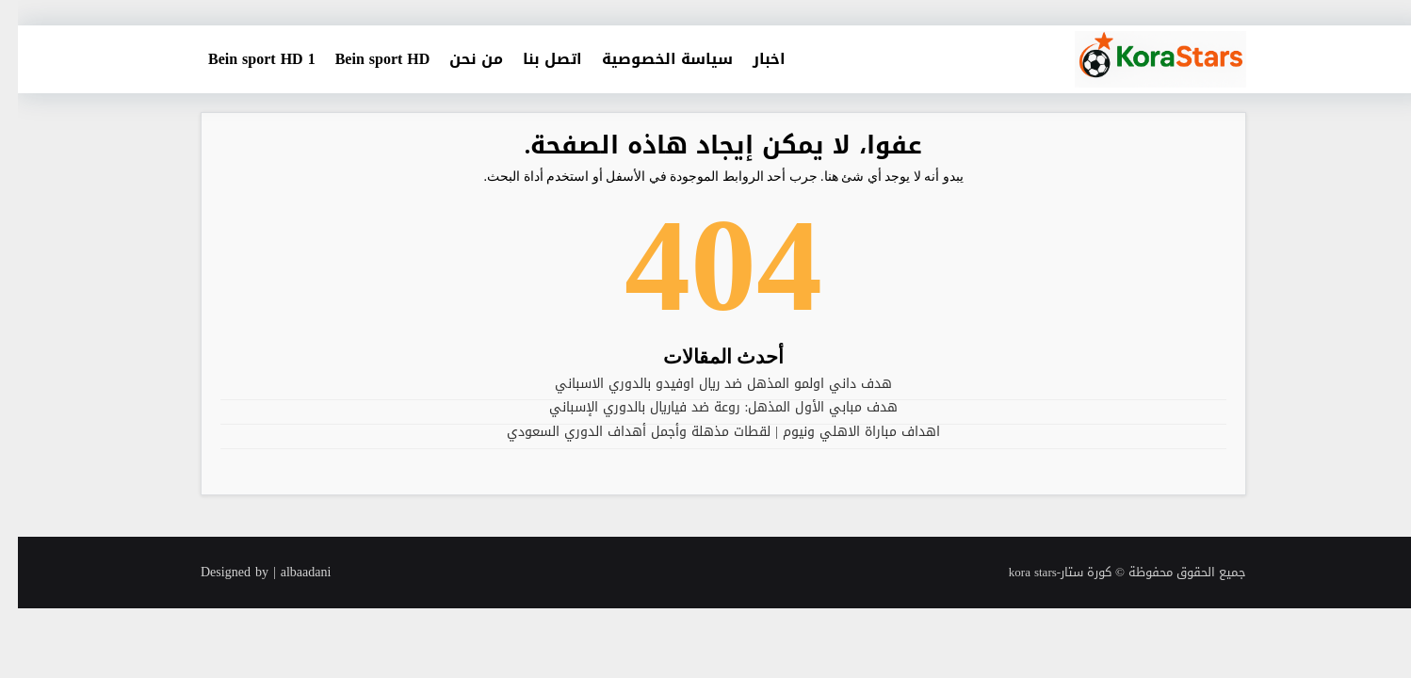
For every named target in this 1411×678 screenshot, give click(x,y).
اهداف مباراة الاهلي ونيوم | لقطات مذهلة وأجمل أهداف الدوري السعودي (705, 431)
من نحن (458, 58)
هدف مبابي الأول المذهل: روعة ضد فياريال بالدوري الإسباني (706, 407)
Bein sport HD (365, 58)
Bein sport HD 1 (244, 58)
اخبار (751, 58)
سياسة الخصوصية (649, 58)
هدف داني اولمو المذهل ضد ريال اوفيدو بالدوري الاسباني (705, 383)
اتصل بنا (534, 58)
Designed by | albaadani (248, 572)
